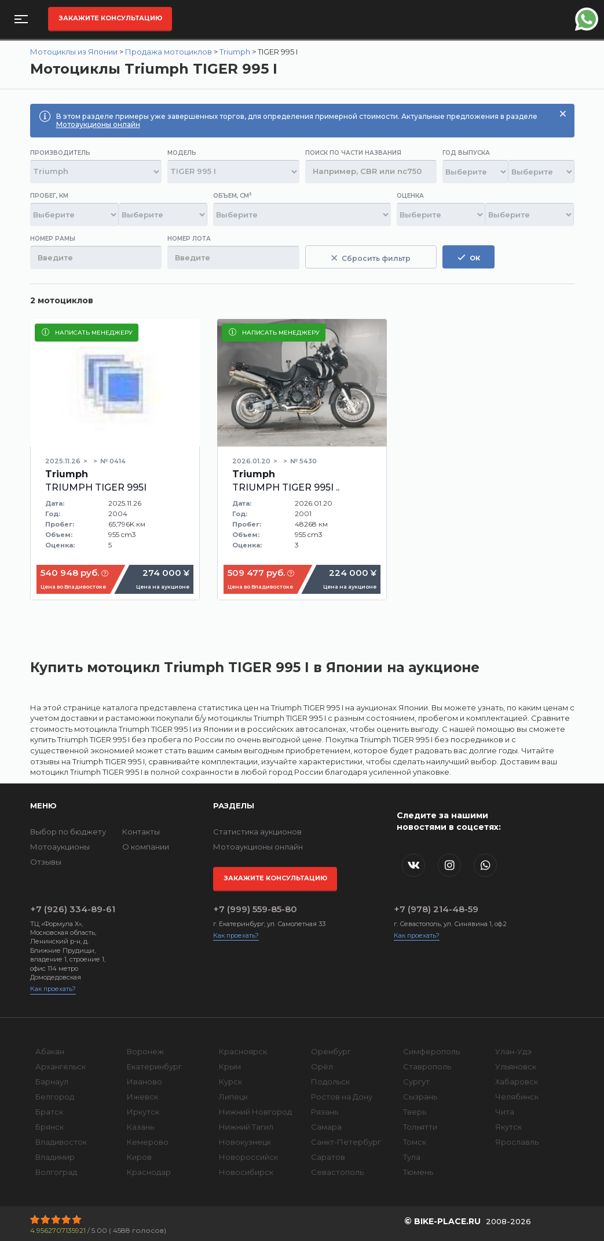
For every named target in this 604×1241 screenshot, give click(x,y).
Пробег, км (49, 195)
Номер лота (189, 238)
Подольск (330, 1081)
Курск (230, 1081)
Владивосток (61, 1141)
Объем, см (232, 195)
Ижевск (142, 1096)
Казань (140, 1126)
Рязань (324, 1111)
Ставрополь (427, 1066)
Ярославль (517, 1141)
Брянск (49, 1126)
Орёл (322, 1066)
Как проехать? (53, 989)
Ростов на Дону (341, 1096)
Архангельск (60, 1066)
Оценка (410, 195)
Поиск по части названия (353, 153)
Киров (139, 1157)
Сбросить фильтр (371, 258)
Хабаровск (516, 1081)
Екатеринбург (154, 1066)
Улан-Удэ (513, 1051)
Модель (181, 153)
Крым (230, 1066)
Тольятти (420, 1126)
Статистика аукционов (257, 831)
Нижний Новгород (255, 1111)
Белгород (54, 1096)
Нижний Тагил (246, 1126)
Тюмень (418, 1172)
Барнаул (51, 1081)
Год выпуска (466, 153)
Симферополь (431, 1051)
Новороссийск (248, 1157)
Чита (504, 1111)
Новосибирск (246, 1172)
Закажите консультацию (110, 18)
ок (468, 257)
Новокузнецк (245, 1141)
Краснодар (149, 1172)
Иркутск (143, 1111)
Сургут (416, 1081)
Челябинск (517, 1096)
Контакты (141, 831)
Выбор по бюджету (68, 831)
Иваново (144, 1081)
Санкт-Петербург (346, 1141)
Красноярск (243, 1051)
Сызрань (420, 1096)
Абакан (49, 1051)
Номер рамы (52, 238)
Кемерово (148, 1141)
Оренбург (331, 1051)
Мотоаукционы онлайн (98, 124)
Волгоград (56, 1172)
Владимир (55, 1157)
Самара (326, 1126)
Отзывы (45, 861)
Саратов (328, 1157)
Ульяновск (515, 1066)
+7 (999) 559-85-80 (255, 909)
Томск (414, 1141)
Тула (411, 1157)
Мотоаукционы (60, 846)
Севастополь (337, 1172)
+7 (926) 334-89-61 (72, 909)
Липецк (233, 1096)
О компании (145, 846)
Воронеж (145, 1051)
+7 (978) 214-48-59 (436, 909)
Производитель (60, 153)
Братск (49, 1111)
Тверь (414, 1111)
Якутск (508, 1126)
